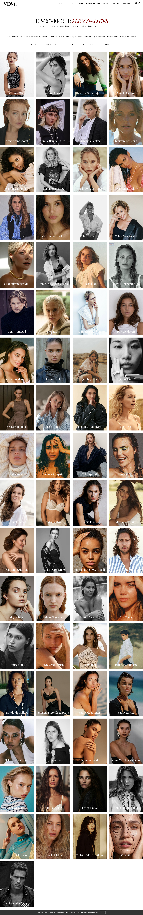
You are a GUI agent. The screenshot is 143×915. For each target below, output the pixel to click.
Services (71, 4)
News (106, 4)
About (60, 4)
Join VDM (116, 4)
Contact (127, 4)
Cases (80, 4)
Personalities (93, 4)
